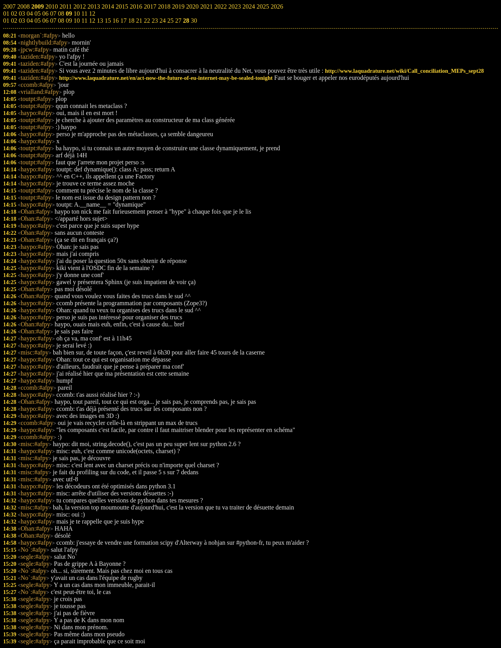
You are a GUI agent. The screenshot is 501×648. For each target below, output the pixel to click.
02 (14, 20)
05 (37, 20)
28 (186, 20)
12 (92, 20)
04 (30, 20)
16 (115, 20)
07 (53, 20)
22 (147, 20)
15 (108, 20)
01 (6, 20)
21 (139, 20)
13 (100, 20)
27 (178, 20)
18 (131, 20)
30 (194, 20)
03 (22, 20)
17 (123, 20)
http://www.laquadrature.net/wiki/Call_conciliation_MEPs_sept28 (404, 71)
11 (84, 20)
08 (61, 20)
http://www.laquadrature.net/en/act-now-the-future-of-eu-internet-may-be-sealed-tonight (165, 78)
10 (77, 20)
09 (69, 20)
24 (162, 20)
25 (170, 20)
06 (45, 20)
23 (154, 20)
